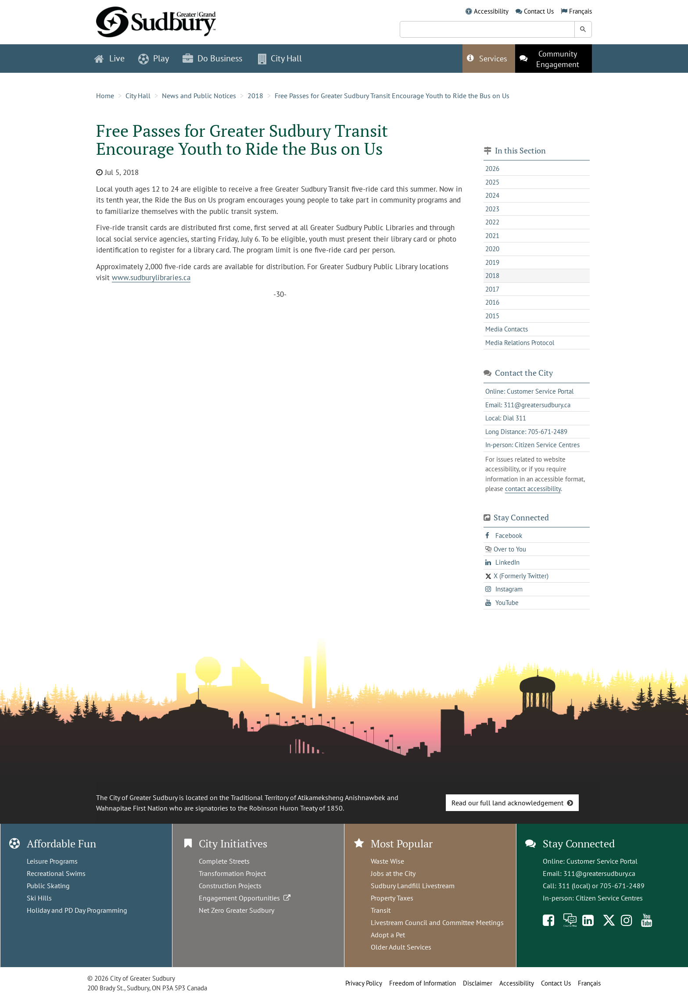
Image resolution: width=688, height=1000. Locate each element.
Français (580, 11)
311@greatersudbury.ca (599, 873)
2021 (492, 235)
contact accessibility (533, 488)
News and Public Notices (199, 95)
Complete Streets (224, 861)
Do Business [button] (212, 58)
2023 (492, 209)
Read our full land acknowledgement (507, 802)
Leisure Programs (52, 861)
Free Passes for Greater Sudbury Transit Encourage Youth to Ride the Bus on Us (392, 95)
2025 (492, 182)
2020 (492, 249)
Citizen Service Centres (609, 897)
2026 (492, 168)
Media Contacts (506, 329)
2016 (492, 302)
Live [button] (109, 58)
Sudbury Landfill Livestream (413, 885)
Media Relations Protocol (519, 342)
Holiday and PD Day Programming (77, 910)
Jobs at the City (393, 873)
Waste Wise (387, 861)
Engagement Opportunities (245, 897)
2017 (492, 289)
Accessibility (491, 11)
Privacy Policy (363, 983)
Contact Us (539, 11)
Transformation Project (232, 873)
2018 (255, 95)
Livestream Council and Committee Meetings (437, 922)
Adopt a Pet (388, 934)
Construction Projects (230, 885)
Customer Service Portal (602, 861)
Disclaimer (477, 983)
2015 (492, 316)
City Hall (137, 95)
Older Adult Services (401, 947)
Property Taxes (392, 897)
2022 (492, 222)
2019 (492, 262)
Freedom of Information (422, 983)
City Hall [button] (280, 58)
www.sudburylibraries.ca (151, 277)
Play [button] (153, 58)
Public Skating (48, 885)
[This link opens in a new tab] (553, 58)
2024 (492, 195)
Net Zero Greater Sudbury (236, 910)
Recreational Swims (56, 873)
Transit (381, 910)
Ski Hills (39, 897)
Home (105, 95)
